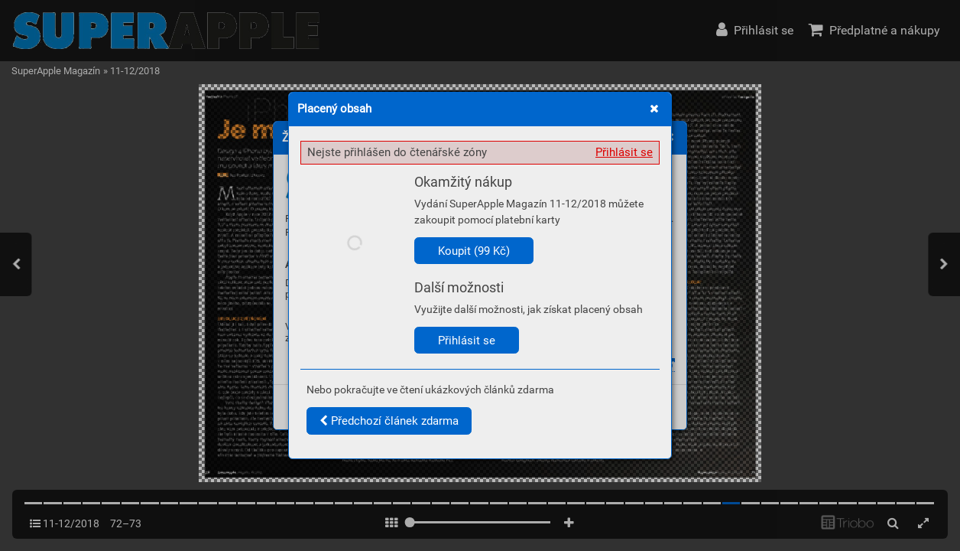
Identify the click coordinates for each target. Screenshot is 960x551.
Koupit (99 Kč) (474, 251)
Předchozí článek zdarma (389, 421)
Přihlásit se (624, 152)
